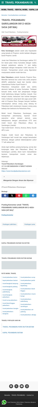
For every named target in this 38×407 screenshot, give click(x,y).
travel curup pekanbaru (10, 300)
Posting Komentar (22, 32)
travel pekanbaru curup (28, 277)
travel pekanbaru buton (10, 277)
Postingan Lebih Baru (9, 224)
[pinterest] (19, 195)
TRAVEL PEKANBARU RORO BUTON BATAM (18, 327)
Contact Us (30, 395)
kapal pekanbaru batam (10, 280)
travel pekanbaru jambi (28, 280)
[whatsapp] (25, 195)
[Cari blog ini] (35, 2)
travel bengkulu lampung (10, 283)
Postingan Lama (30, 224)
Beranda (7, 395)
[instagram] (27, 386)
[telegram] (32, 195)
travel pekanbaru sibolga (28, 315)
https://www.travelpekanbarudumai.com (16, 171)
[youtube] (22, 386)
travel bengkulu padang (10, 286)
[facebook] (5, 195)
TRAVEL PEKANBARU (18, 395)
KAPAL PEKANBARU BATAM (13, 333)
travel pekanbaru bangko (10, 308)
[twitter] (12, 195)
